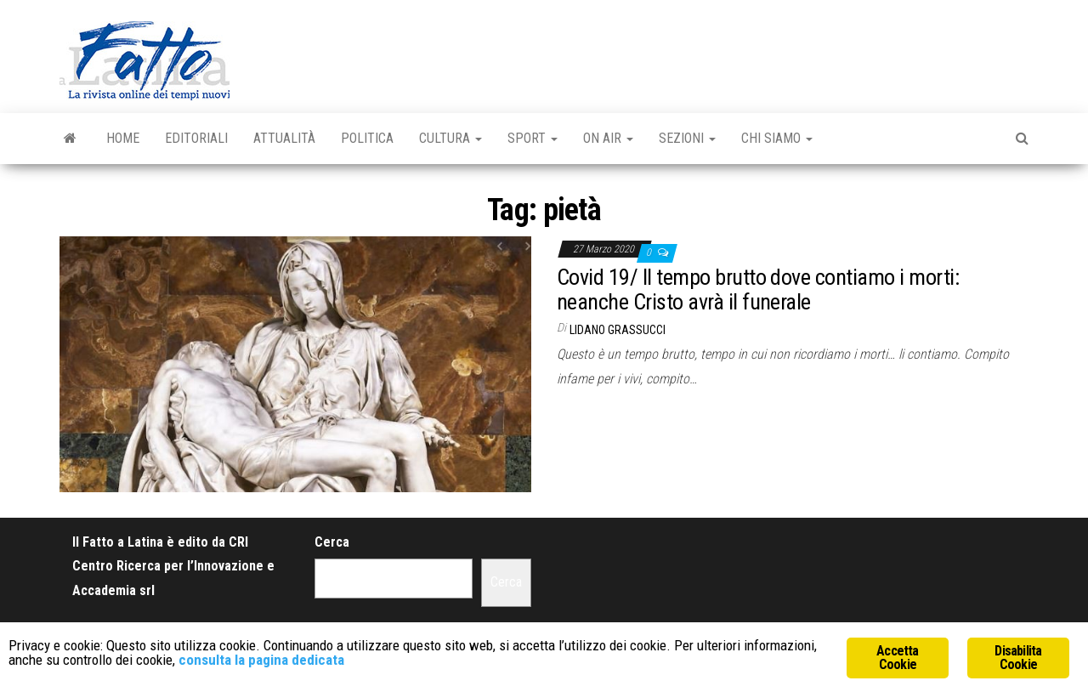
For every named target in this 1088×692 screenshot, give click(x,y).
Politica (367, 138)
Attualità (284, 138)
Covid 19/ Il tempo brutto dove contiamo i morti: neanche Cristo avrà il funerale (758, 289)
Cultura (450, 138)
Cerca (331, 542)
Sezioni (687, 138)
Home (122, 138)
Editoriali (196, 138)
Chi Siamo (777, 138)
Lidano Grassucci (618, 330)
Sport (532, 138)
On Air (608, 138)
